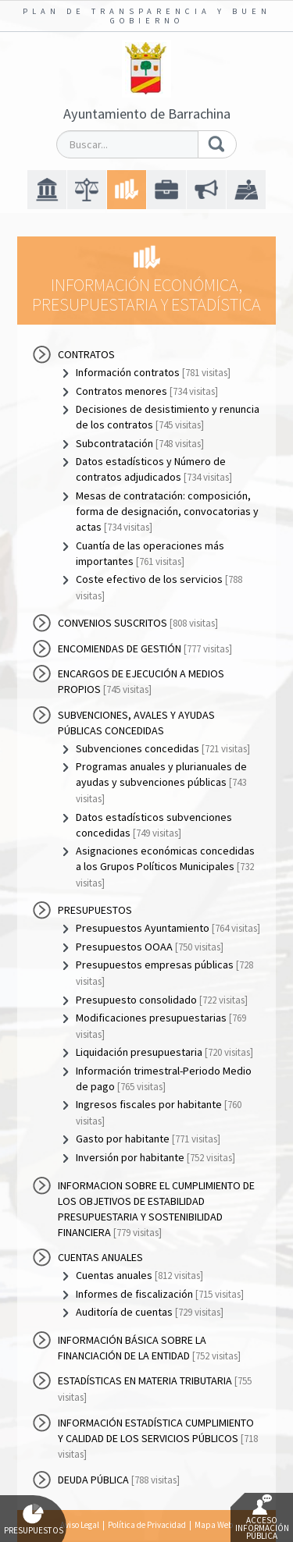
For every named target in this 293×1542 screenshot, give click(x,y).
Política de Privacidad (147, 1524)
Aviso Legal (79, 1524)
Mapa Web (214, 1524)
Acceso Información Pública (262, 1517)
